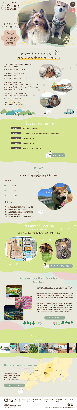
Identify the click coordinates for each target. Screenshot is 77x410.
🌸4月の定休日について (29, 138)
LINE (72, 404)
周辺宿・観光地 (59, 400)
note (71, 399)
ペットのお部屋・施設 (49, 400)
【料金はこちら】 (9, 202)
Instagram (69, 404)
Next (73, 348)
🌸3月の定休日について (29, 143)
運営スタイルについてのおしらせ (31, 148)
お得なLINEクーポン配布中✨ (30, 128)
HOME (24, 399)
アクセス (66, 400)
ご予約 (28, 400)
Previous (3, 348)
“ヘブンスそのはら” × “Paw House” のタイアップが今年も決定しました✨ (43, 133)
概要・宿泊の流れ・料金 (37, 400)
